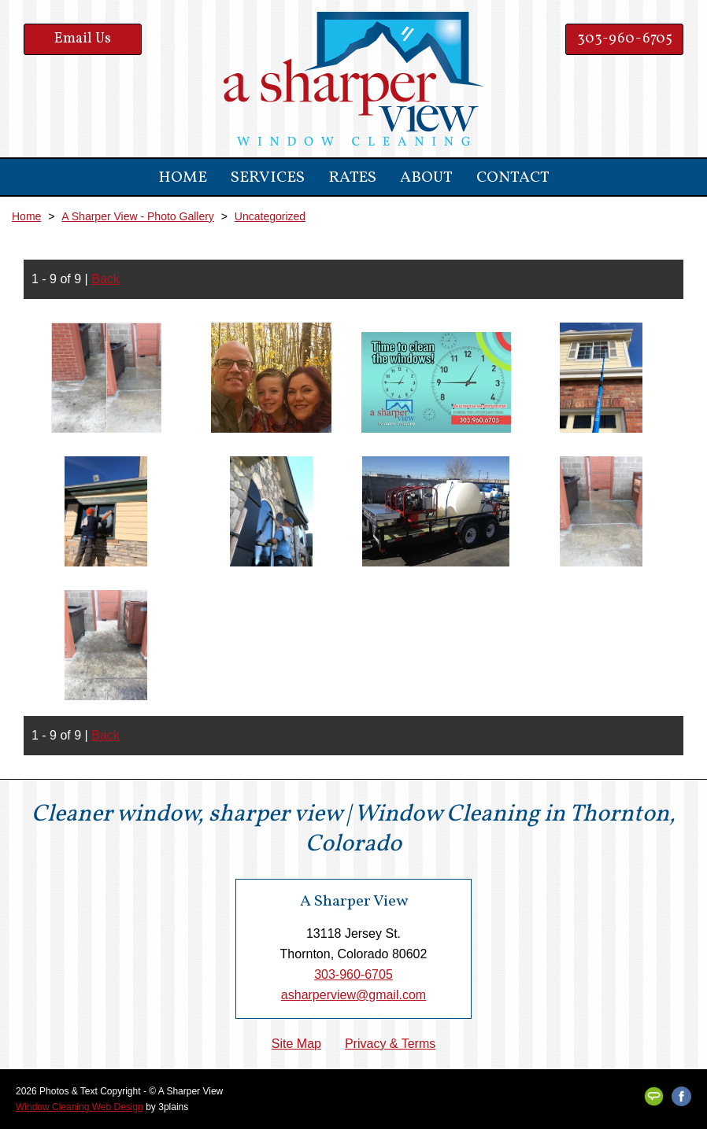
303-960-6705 (624, 39)
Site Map (296, 1043)
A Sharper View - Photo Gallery (137, 216)
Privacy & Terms (390, 1043)
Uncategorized (270, 216)
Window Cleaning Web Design (79, 1106)
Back (105, 279)
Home (26, 216)
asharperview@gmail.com (353, 995)
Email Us (82, 39)
